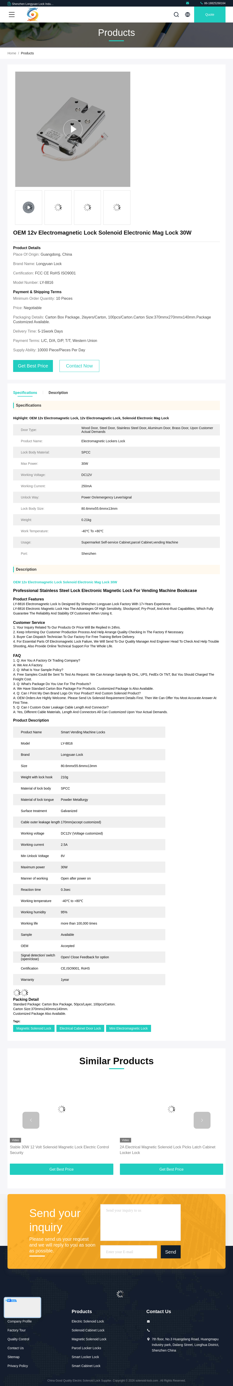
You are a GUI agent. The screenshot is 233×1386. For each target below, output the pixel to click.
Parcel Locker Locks (86, 1348)
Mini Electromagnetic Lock (128, 1028)
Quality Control (18, 1339)
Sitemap (13, 1357)
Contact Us (15, 1348)
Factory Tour (16, 1330)
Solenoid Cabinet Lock (88, 1330)
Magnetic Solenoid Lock (33, 1028)
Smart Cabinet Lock (86, 1366)
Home (11, 53)
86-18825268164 (213, 3)
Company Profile (19, 1321)
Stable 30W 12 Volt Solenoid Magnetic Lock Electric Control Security (59, 1150)
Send (170, 1252)
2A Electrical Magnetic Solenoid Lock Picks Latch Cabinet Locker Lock (167, 1150)
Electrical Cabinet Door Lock (80, 1028)
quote (209, 14)
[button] (30, 1120)
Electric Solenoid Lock (88, 1321)
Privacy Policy (17, 1366)
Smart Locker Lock (85, 1357)
